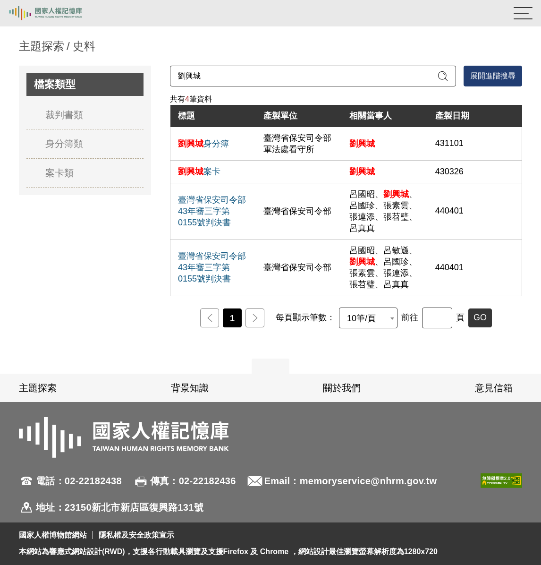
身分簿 (203, 143)
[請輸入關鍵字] (313, 76)
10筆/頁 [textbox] (361, 318)
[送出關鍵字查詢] (442, 76)
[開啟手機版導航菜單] (523, 13)
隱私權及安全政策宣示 (136, 535)
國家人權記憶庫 (55, 13)
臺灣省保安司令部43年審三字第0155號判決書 (212, 211)
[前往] (437, 318)
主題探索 (38, 388)
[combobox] (368, 318)
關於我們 (342, 388)
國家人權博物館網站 (53, 535)
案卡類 (59, 173)
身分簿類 (64, 143)
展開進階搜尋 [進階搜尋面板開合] (493, 76)
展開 (270, 366)
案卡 (199, 171)
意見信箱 (494, 388)
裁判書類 (64, 115)
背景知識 (190, 388)
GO (480, 317)
